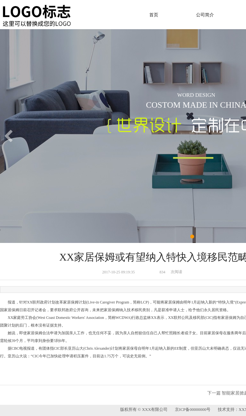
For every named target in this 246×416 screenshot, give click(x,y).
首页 (153, 14)
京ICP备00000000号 (194, 409)
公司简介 (205, 14)
